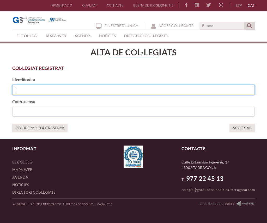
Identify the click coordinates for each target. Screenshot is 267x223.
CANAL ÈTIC (104, 204)
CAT (251, 5)
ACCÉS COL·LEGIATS (172, 26)
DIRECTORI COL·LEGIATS (33, 192)
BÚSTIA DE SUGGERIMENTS (153, 5)
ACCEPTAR (242, 128)
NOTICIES (20, 185)
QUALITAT (89, 5)
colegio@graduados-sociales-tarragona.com (218, 190)
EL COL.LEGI (22, 162)
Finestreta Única (117, 26)
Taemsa (228, 203)
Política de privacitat (46, 204)
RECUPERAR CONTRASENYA (39, 128)
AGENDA (20, 177)
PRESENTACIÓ (61, 5)
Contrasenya (23, 102)
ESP (239, 5)
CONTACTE (115, 5)
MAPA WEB (22, 170)
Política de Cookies (79, 204)
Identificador (23, 79)
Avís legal (20, 204)
